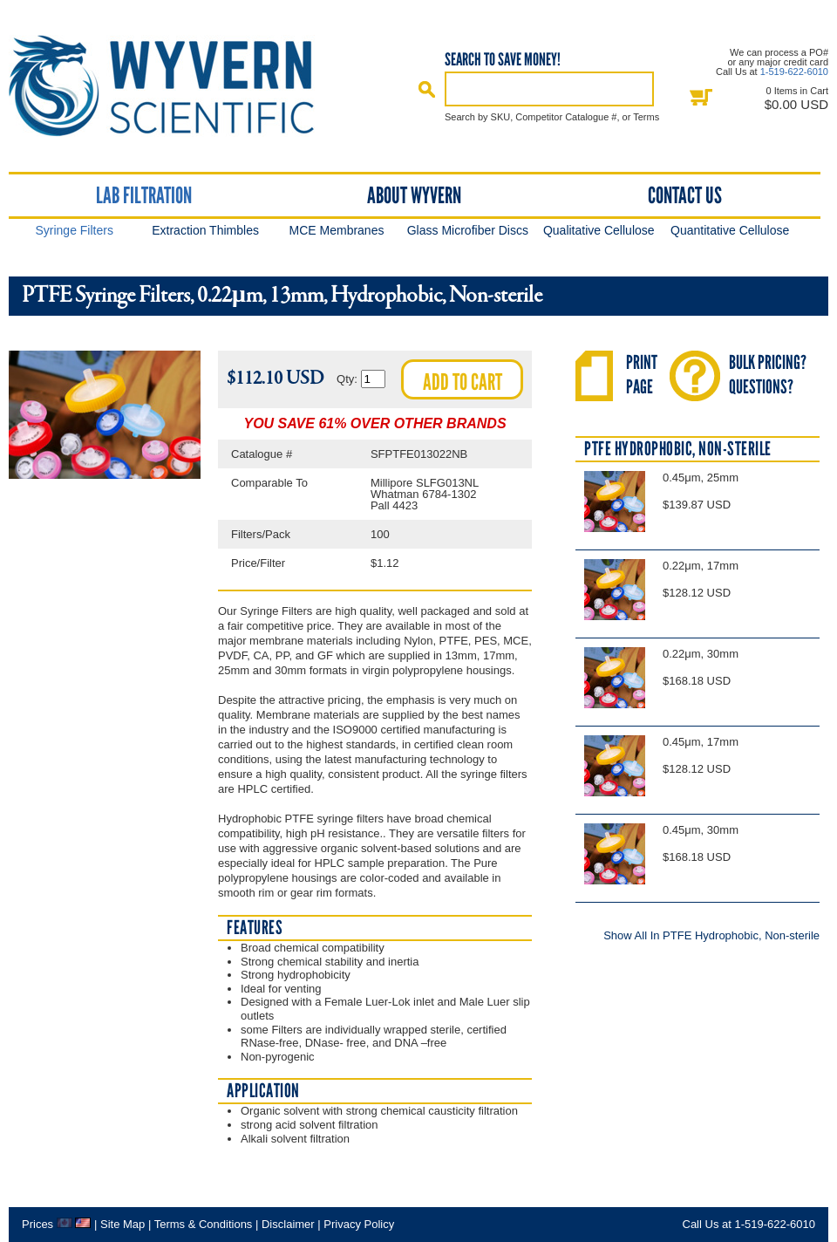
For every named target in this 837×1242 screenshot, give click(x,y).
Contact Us (685, 195)
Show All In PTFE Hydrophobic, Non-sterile (711, 935)
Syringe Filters (73, 230)
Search (427, 89)
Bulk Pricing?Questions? (767, 375)
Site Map (122, 1224)
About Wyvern (414, 195)
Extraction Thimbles (205, 230)
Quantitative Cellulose (729, 230)
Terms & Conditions (203, 1224)
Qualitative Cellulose (599, 230)
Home (177, 86)
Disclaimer (288, 1224)
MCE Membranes (336, 230)
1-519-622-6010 (794, 71)
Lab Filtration (144, 195)
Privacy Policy (358, 1224)
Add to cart (462, 382)
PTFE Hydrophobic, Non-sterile (678, 449)
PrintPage (641, 375)
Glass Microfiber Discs (467, 230)
